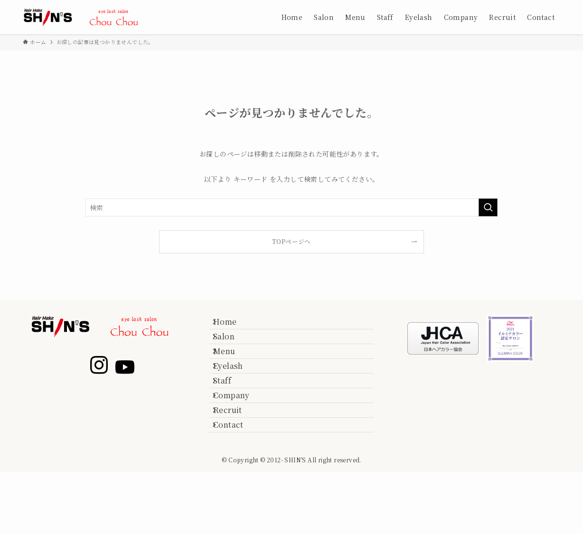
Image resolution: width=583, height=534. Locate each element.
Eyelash (236, 392)
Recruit (235, 460)
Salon (231, 347)
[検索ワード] (291, 207)
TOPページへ (291, 241)
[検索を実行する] (488, 207)
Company (239, 437)
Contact (236, 483)
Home (232, 325)
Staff (230, 415)
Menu (232, 370)
